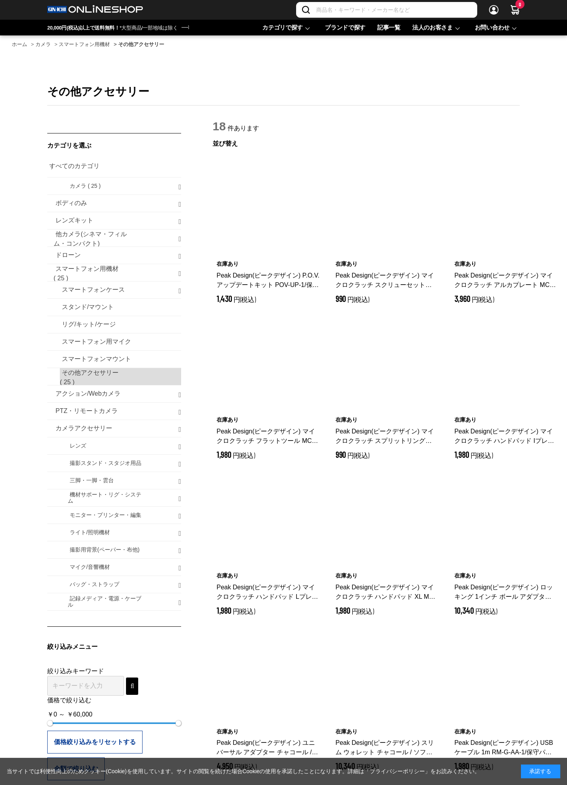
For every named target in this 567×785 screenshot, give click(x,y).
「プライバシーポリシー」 (397, 771)
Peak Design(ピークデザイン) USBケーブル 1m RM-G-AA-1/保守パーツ (503, 748)
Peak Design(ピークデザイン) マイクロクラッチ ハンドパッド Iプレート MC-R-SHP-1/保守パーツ (504, 437)
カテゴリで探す (282, 27)
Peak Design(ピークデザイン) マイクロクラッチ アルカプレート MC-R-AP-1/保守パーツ (503, 281)
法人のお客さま (432, 27)
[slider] (50, 723)
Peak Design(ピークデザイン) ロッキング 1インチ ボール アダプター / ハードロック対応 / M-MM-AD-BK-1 (504, 593)
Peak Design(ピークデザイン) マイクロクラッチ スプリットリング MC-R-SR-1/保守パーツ (384, 437)
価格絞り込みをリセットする (95, 742)
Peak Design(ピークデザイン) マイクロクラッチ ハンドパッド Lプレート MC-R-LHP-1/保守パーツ (267, 593)
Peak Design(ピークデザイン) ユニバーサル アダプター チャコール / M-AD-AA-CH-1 (266, 748)
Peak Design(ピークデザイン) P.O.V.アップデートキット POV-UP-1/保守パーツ (268, 281)
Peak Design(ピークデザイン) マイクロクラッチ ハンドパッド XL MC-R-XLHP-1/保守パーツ (385, 593)
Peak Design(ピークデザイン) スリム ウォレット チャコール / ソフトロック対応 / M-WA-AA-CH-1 (385, 748)
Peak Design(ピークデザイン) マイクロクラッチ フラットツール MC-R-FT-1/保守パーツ (266, 437)
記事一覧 (388, 27)
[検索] (306, 10)
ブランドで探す (345, 27)
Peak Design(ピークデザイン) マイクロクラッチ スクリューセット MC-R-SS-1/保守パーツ (384, 281)
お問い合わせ (492, 27)
